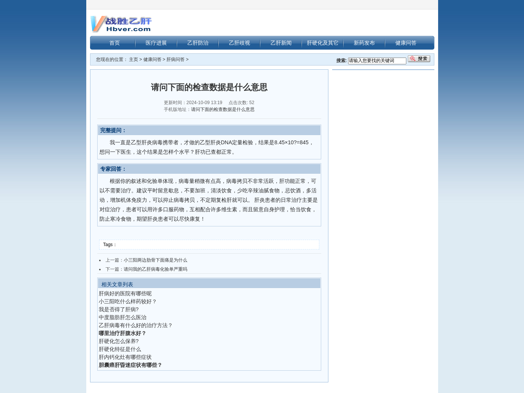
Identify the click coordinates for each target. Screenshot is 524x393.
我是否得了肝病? (119, 309)
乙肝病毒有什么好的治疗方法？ (136, 325)
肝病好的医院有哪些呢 (125, 293)
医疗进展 (156, 43)
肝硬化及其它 (323, 43)
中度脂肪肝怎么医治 (122, 317)
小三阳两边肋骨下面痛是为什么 (155, 260)
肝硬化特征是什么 (120, 349)
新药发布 (364, 43)
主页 (133, 59)
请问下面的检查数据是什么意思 (223, 109)
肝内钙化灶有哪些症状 (125, 357)
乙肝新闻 (281, 43)
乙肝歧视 (239, 43)
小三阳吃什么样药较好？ (128, 301)
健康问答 (406, 43)
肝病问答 (175, 59)
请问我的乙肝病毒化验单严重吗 (155, 269)
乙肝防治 (197, 43)
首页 (114, 43)
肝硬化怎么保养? (119, 341)
